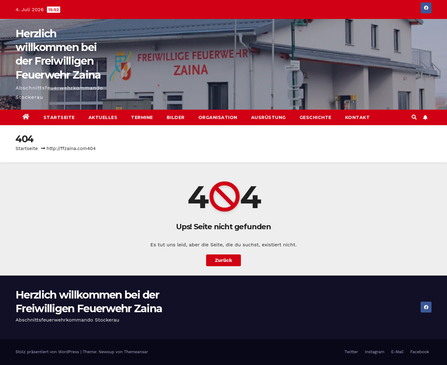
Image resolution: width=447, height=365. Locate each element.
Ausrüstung (268, 117)
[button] (414, 117)
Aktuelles (103, 117)
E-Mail (397, 351)
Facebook (419, 351)
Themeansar (136, 351)
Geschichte (316, 117)
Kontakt (357, 117)
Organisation (217, 117)
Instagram (374, 351)
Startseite (59, 117)
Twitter (351, 351)
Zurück (223, 260)
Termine (142, 117)
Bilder (176, 117)
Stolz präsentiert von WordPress (48, 351)
